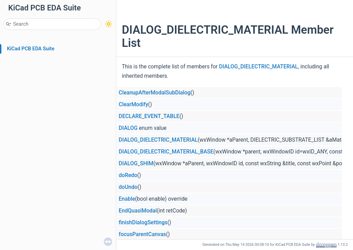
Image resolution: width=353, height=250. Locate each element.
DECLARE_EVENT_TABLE (149, 116)
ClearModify (133, 104)
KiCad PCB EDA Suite (30, 49)
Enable (127, 199)
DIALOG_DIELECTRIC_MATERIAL (258, 67)
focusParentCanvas (142, 234)
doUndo (128, 187)
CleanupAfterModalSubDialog (155, 93)
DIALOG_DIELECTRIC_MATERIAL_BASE (166, 152)
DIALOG (128, 128)
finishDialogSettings (143, 222)
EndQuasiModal (138, 211)
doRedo (128, 175)
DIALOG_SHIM (136, 163)
